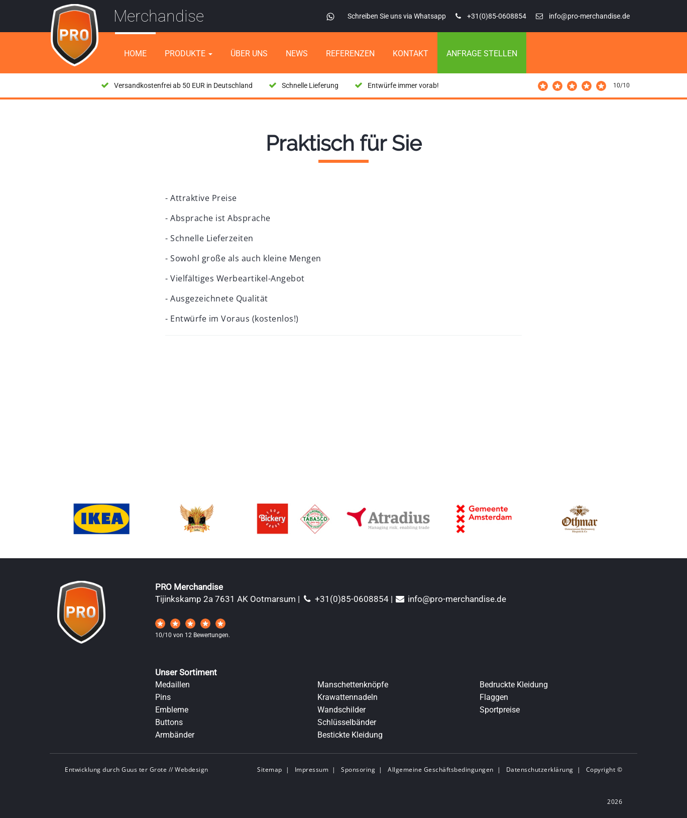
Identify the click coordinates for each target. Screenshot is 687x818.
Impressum (312, 769)
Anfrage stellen (481, 53)
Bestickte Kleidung (350, 735)
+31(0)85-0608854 (345, 599)
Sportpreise (500, 709)
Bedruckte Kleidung (514, 684)
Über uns (249, 53)
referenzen (350, 53)
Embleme (171, 709)
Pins (163, 697)
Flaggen (494, 697)
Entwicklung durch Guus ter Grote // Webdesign (136, 769)
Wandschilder (341, 709)
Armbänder (174, 735)
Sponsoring (358, 769)
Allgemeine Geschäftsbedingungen (441, 769)
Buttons (169, 722)
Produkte (188, 53)
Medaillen (172, 684)
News (297, 53)
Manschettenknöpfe (352, 684)
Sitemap (269, 769)
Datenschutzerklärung (540, 769)
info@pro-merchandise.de (450, 599)
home (135, 53)
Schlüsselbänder (346, 722)
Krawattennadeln (347, 697)
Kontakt (410, 53)
